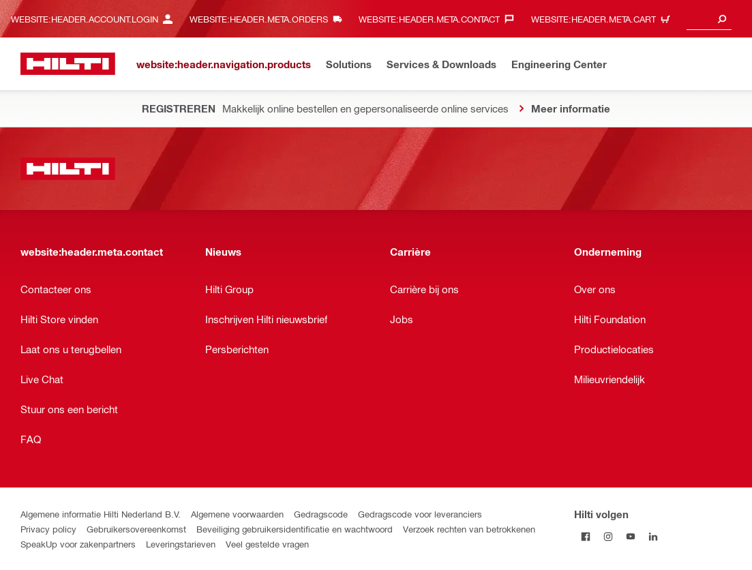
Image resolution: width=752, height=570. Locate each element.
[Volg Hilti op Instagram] (608, 536)
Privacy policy (48, 529)
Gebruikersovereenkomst (136, 529)
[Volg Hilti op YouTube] (630, 536)
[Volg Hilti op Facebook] (585, 536)
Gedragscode (321, 514)
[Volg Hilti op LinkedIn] (653, 536)
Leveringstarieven (180, 544)
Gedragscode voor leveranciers (420, 514)
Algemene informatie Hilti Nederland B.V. (100, 514)
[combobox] (709, 18)
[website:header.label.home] (67, 63)
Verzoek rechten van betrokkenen (469, 529)
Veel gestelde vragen (267, 544)
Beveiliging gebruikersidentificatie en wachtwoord (294, 529)
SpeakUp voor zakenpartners (78, 544)
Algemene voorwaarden (237, 514)
